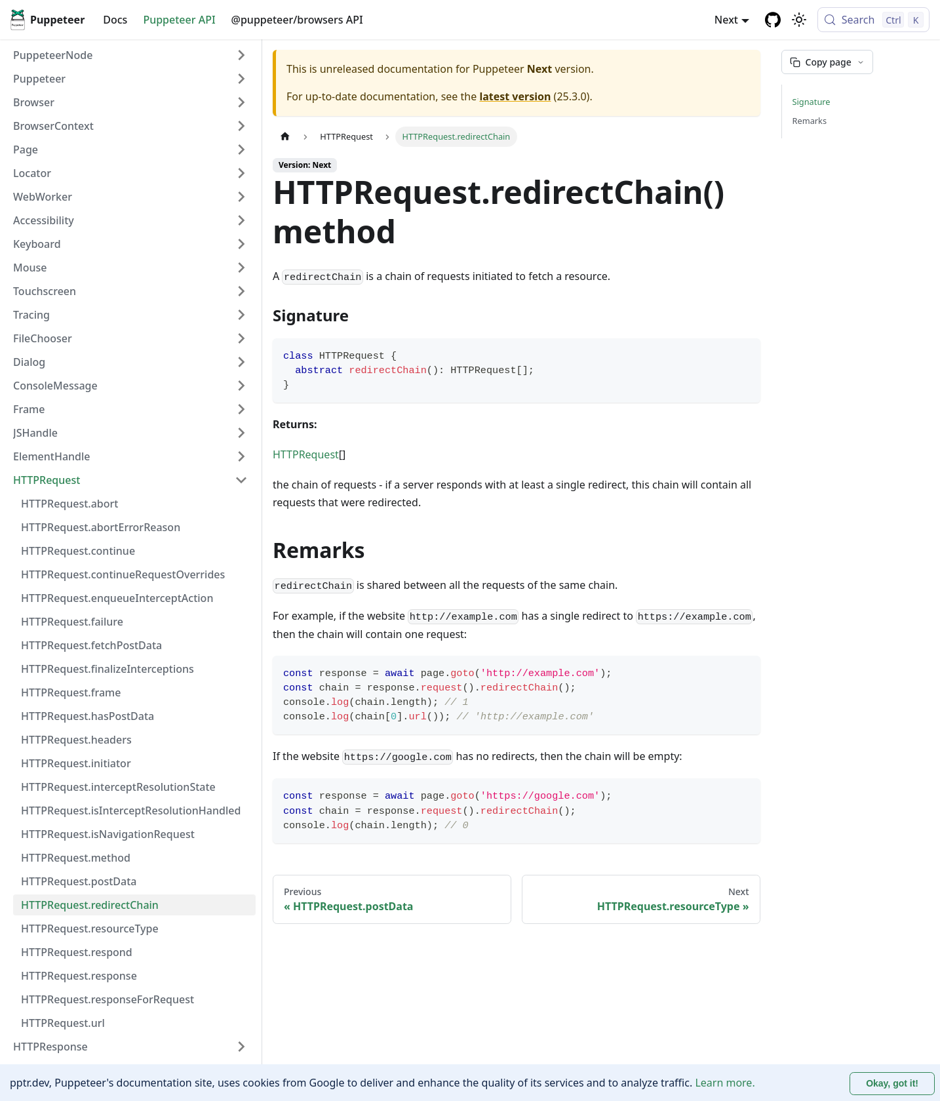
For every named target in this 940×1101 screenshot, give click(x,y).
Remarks (810, 121)
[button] (130, 78)
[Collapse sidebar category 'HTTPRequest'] (241, 480)
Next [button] (726, 19)
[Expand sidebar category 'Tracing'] (241, 314)
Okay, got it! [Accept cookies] (892, 1083)
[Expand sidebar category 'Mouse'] (241, 267)
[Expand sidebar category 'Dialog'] (241, 361)
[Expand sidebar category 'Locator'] (241, 173)
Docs (115, 19)
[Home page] (285, 137)
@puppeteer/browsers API (297, 19)
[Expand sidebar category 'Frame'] (241, 409)
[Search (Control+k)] (873, 19)
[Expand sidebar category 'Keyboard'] (241, 243)
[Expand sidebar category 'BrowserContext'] (241, 125)
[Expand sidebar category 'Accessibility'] (241, 220)
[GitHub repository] (773, 19)
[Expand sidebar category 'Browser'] (241, 102)
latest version (515, 96)
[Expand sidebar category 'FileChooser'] (241, 338)
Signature (812, 102)
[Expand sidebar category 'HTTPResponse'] (241, 1046)
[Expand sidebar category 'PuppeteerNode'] (241, 55)
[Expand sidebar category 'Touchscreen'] (241, 291)
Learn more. (724, 1082)
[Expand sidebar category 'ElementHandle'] (241, 456)
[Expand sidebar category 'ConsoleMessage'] (241, 385)
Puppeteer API (179, 19)
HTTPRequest (306, 454)
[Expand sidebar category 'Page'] (241, 149)
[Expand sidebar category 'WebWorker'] (241, 196)
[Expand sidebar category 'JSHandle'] (241, 432)
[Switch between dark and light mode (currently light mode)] (799, 19)
